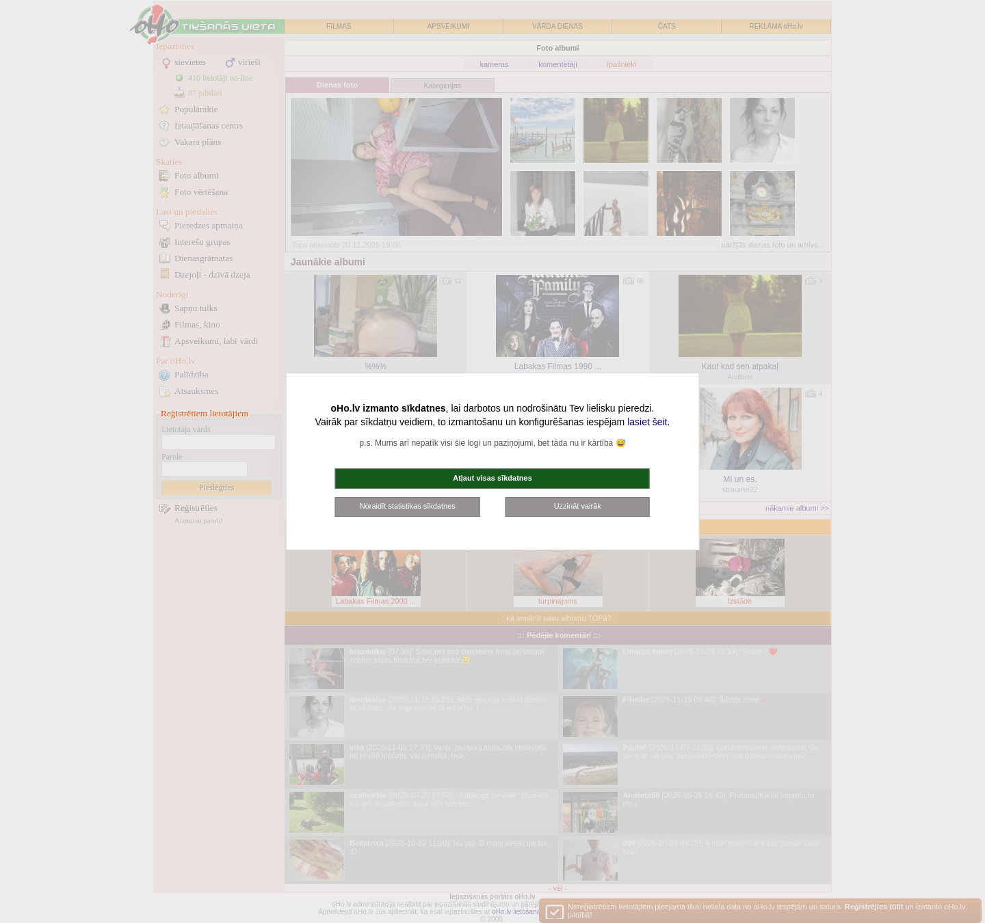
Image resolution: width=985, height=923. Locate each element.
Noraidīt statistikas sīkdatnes (408, 506)
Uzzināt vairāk (577, 506)
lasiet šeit (647, 421)
